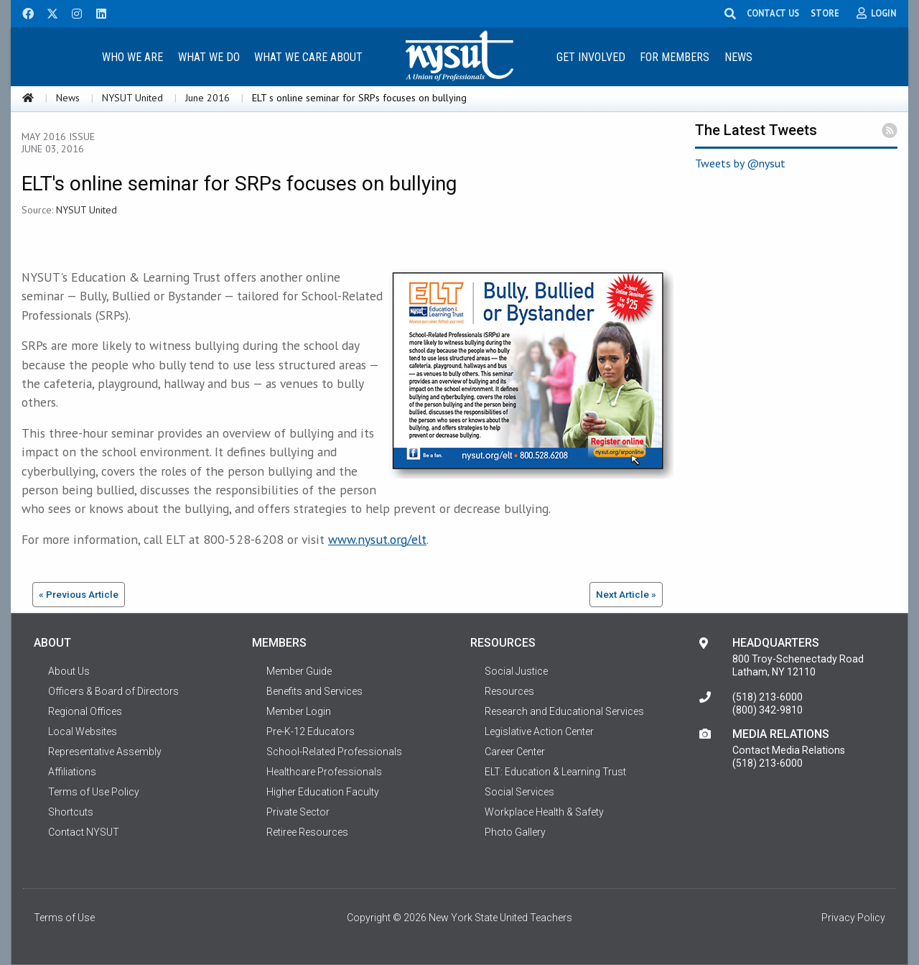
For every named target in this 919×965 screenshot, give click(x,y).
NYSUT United (132, 97)
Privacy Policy (853, 917)
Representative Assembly (105, 751)
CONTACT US (776, 13)
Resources (509, 691)
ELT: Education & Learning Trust (555, 771)
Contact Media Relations (788, 750)
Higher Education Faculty (322, 792)
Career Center (515, 751)
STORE (827, 13)
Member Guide (299, 671)
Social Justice (516, 671)
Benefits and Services (314, 691)
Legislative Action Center (539, 731)
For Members (674, 57)
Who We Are (132, 57)
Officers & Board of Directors (113, 691)
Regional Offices (85, 711)
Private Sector (298, 812)
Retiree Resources (307, 832)
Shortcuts (70, 812)
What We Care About (308, 57)
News (738, 57)
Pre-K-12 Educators (310, 731)
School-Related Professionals (334, 751)
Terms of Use (64, 917)
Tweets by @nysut (740, 163)
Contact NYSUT (83, 832)
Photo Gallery (515, 832)
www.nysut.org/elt (377, 539)
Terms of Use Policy (93, 792)
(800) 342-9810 (767, 710)
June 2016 (207, 97)
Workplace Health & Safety (544, 812)
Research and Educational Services (564, 711)
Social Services (519, 792)
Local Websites (82, 731)
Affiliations (72, 771)
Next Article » (626, 594)
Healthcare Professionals (324, 771)
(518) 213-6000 (767, 697)
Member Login (298, 711)
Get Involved (590, 57)
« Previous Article (78, 594)
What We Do (209, 57)
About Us (69, 671)
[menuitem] (132, 56)
